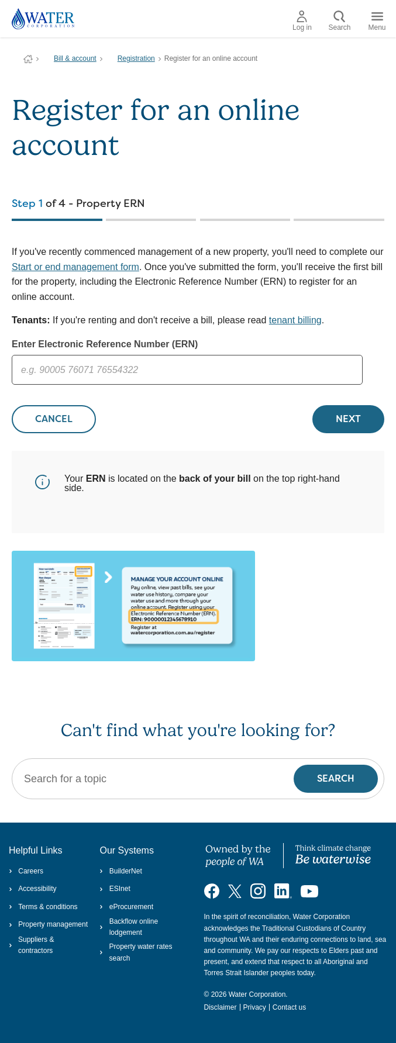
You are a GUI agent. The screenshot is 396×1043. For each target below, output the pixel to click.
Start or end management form (75, 267)
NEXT (348, 419)
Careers (26, 871)
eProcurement (126, 907)
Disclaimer (220, 1007)
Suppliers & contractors (31, 945)
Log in (302, 21)
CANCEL (54, 419)
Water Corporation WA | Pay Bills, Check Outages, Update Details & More (28, 59)
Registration (136, 58)
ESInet (114, 889)
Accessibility (33, 889)
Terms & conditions (43, 907)
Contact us (289, 1007)
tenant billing (295, 320)
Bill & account (75, 58)
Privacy (254, 1007)
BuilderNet (120, 871)
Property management (48, 924)
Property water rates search (135, 952)
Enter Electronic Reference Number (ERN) (105, 344)
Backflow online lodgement (128, 927)
